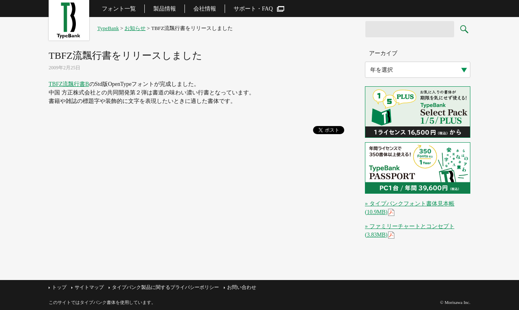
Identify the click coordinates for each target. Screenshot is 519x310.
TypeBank (108, 28)
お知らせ (135, 28)
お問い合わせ (241, 287)
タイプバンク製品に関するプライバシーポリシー (165, 287)
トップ (59, 287)
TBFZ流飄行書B (69, 84)
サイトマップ (89, 287)
